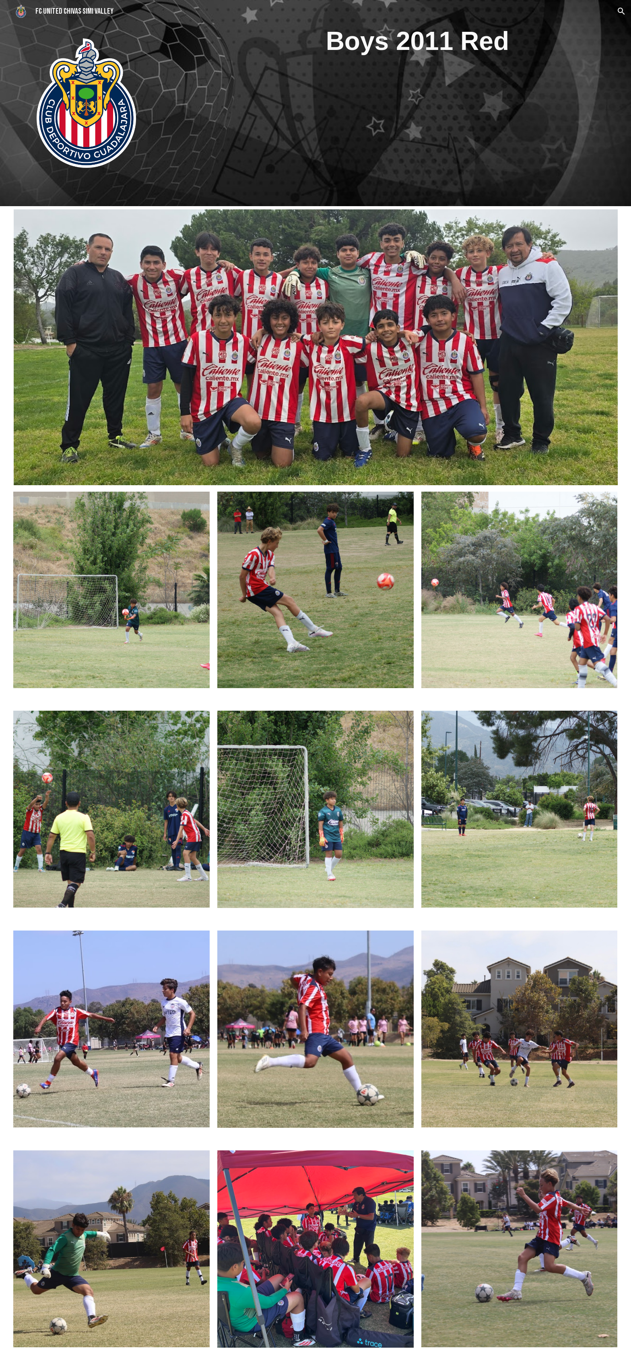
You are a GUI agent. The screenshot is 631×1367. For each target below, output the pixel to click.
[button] (621, 11)
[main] (417, 41)
